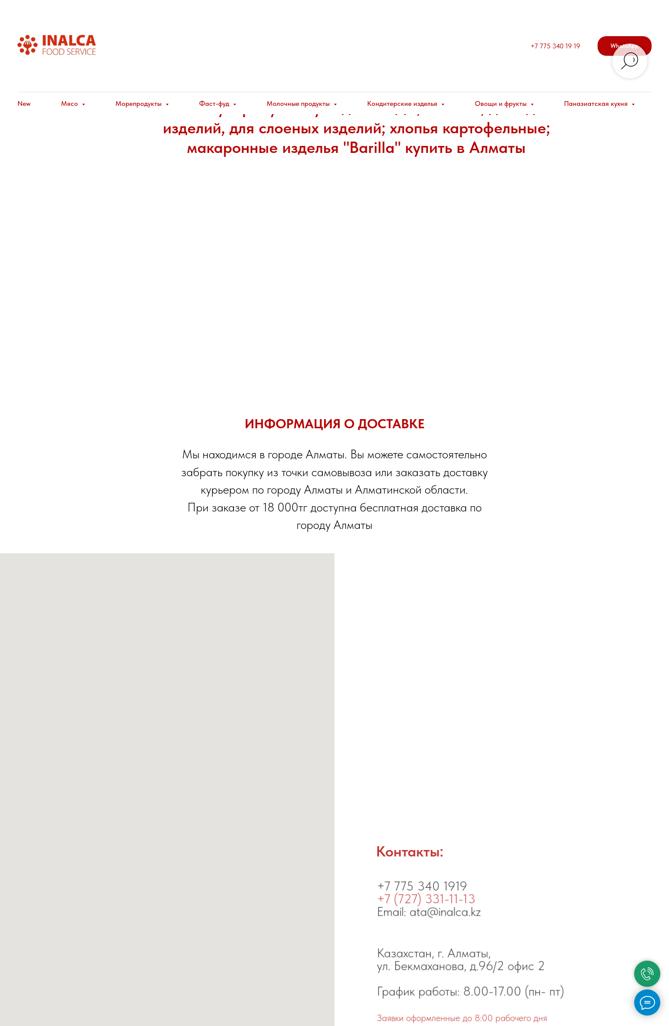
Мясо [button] (70, 103)
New (23, 103)
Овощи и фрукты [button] (501, 103)
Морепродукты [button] (139, 103)
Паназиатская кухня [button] (596, 103)
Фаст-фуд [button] (215, 103)
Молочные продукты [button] (299, 103)
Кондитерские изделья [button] (403, 103)
